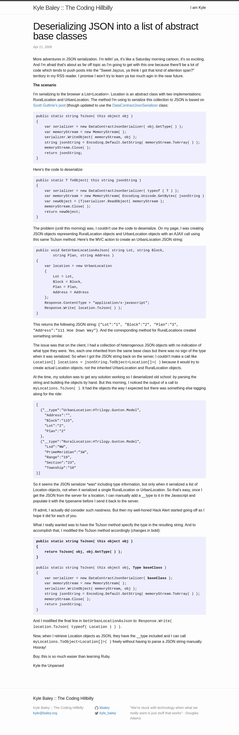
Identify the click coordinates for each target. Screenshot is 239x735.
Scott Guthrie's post (49, 105)
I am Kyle (198, 8)
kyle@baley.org (45, 713)
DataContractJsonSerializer (135, 105)
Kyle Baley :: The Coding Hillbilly (72, 7)
